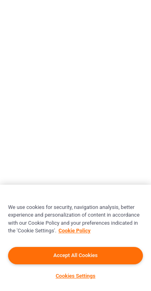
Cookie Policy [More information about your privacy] (74, 231)
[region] (75, 238)
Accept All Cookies (76, 255)
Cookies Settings (75, 276)
